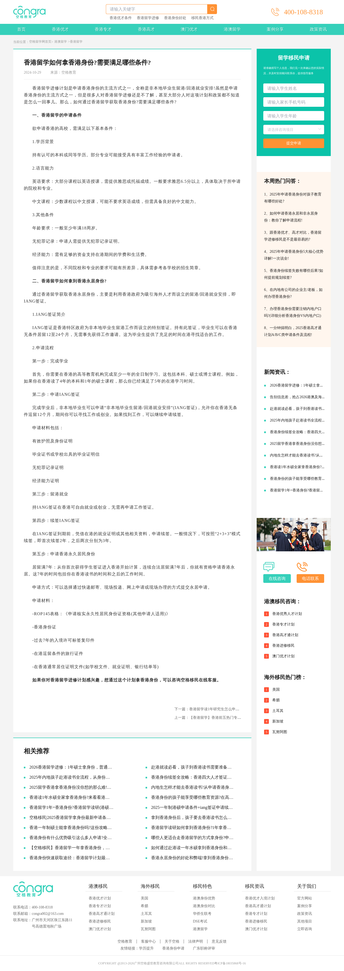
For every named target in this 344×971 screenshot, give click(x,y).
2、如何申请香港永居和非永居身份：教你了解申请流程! (291, 216)
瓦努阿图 (279, 732)
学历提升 (146, 948)
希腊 (276, 700)
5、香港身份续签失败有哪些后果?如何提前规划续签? (293, 274)
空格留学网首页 (40, 41)
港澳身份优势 (204, 898)
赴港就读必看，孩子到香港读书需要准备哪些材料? (193, 767)
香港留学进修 (148, 18)
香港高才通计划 (285, 635)
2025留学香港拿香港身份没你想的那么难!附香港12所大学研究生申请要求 (71, 787)
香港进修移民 (283, 646)
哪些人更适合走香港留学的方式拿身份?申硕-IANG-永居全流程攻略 (193, 837)
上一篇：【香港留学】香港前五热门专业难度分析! (215, 718)
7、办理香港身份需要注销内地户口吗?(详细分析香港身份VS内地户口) (293, 312)
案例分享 (275, 29)
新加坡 (277, 721)
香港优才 (60, 29)
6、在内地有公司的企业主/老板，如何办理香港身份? (293, 293)
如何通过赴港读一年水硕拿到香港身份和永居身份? (193, 847)
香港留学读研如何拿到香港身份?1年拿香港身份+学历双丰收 (193, 827)
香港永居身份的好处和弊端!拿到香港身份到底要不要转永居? (193, 857)
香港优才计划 (100, 898)
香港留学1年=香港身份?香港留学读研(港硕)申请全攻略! (71, 807)
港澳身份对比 (204, 906)
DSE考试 (200, 921)
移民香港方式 (202, 18)
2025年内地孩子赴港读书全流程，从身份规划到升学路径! (71, 777)
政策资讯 (318, 29)
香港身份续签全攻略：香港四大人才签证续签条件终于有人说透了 (193, 777)
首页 (21, 29)
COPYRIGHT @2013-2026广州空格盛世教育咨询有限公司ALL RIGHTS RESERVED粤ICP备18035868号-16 (172, 963)
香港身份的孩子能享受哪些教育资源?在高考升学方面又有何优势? (193, 797)
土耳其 (277, 711)
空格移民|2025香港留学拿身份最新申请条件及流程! (71, 817)
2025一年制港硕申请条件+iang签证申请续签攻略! (193, 807)
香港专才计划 (283, 624)
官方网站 (304, 898)
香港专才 (103, 29)
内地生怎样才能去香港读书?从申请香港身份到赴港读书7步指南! (193, 787)
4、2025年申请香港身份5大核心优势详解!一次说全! (293, 255)
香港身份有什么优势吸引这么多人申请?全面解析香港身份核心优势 (71, 837)
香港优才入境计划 (260, 898)
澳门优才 (189, 29)
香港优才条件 (121, 18)
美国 (276, 689)
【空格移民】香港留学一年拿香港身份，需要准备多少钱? (71, 847)
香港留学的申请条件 (61, 115)
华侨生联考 (202, 914)
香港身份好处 (175, 18)
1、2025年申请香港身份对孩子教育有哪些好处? (293, 197)
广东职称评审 (204, 948)
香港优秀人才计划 (287, 614)
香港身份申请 (173, 948)
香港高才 (146, 29)
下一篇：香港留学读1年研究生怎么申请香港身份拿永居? (220, 709)
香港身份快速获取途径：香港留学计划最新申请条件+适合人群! (71, 857)
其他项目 (304, 921)
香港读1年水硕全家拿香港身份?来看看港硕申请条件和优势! (71, 797)
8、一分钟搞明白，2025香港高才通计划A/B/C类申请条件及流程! (293, 331)
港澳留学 (232, 29)
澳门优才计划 (283, 656)
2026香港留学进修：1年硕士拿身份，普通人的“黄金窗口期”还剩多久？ (71, 767)
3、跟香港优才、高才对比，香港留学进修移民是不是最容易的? (293, 235)
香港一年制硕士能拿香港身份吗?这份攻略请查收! (71, 827)
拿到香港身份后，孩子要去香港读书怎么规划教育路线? (193, 817)
